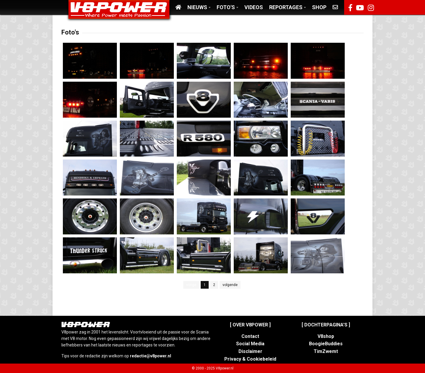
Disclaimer (250, 351)
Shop (319, 7)
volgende (230, 285)
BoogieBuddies (326, 343)
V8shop (326, 336)
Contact (250, 336)
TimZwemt (326, 351)
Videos (253, 7)
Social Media (250, 343)
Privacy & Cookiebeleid (250, 359)
